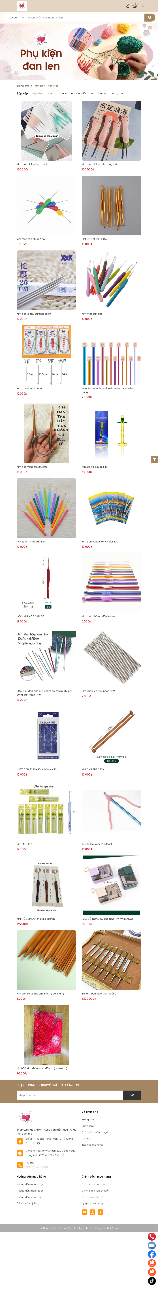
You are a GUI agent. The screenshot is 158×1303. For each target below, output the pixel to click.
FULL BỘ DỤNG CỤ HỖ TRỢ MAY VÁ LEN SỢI (107, 918)
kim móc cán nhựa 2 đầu (31, 239)
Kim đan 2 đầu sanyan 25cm (34, 313)
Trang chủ (88, 1119)
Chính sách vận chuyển (95, 1132)
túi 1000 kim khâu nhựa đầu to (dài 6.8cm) (42, 1068)
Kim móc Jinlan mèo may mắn (100, 164)
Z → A (63, 93)
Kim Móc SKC (24, 844)
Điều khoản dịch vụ (28, 1203)
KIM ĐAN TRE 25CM (93, 769)
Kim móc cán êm (92, 313)
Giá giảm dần (99, 93)
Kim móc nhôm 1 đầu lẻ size (98, 616)
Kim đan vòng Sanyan (30, 388)
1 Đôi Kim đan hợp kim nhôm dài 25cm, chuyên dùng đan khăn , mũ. (44, 692)
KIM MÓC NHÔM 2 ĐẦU (95, 239)
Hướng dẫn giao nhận (29, 1197)
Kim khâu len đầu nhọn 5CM (98, 691)
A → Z (51, 93)
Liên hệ (86, 1138)
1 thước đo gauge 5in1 (95, 466)
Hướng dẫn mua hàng (30, 1184)
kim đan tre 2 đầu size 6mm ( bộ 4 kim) (40, 993)
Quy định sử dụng (92, 1203)
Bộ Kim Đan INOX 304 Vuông (99, 993)
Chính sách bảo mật (94, 1184)
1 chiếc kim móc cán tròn (31, 541)
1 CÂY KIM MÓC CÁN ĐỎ (30, 616)
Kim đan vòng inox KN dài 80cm (101, 541)
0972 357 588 (37, 1167)
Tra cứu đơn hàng (92, 1144)
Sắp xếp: (23, 93)
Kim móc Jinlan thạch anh (32, 164)
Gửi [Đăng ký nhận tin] (132, 1095)
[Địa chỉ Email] (79, 1095)
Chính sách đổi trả (92, 1197)
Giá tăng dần (79, 93)
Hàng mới (117, 93)
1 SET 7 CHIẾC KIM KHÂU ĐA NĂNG (37, 769)
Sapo (115, 1228)
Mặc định (38, 93)
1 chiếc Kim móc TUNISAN (97, 844)
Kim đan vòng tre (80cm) (32, 466)
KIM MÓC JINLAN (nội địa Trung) (36, 918)
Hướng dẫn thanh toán (30, 1190)
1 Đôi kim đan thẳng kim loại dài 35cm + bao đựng (108, 390)
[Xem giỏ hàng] (135, 6)
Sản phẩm (88, 1125)
